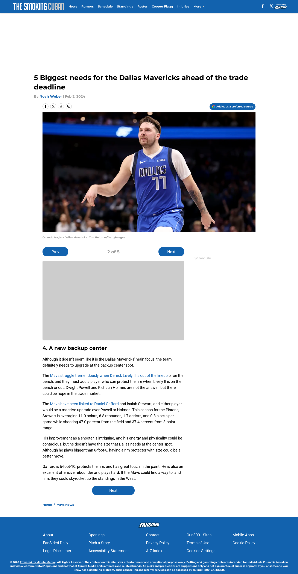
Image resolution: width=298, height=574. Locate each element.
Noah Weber (51, 96)
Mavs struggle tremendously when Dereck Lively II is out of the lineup (109, 375)
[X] (271, 6)
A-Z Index (154, 550)
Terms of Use (198, 543)
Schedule (105, 6)
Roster (142, 6)
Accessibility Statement (108, 550)
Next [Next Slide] (171, 251)
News (72, 6)
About (48, 535)
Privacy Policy (157, 543)
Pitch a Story (99, 543)
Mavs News (65, 505)
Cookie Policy (244, 543)
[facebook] (263, 6)
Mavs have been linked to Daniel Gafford (84, 404)
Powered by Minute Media (37, 562)
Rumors (87, 6)
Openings (96, 535)
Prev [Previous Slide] (55, 251)
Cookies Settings (201, 550)
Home (47, 505)
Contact (153, 535)
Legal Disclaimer (57, 550)
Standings (125, 6)
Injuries (183, 6)
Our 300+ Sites (199, 535)
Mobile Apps (243, 535)
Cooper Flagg (162, 6)
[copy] (69, 106)
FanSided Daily (55, 543)
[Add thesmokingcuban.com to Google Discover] (232, 106)
